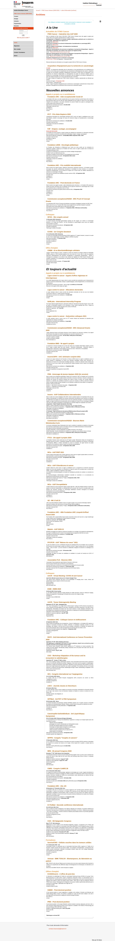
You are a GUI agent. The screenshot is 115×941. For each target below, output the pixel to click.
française (66, 867)
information (51, 524)
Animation (16, 21)
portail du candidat (55, 338)
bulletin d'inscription (57, 228)
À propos (16, 16)
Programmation (17, 23)
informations (51, 836)
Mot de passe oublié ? (23, 37)
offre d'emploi (54, 262)
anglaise (71, 867)
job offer (51, 909)
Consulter (48, 597)
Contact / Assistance (19, 52)
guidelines (54, 369)
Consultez (48, 680)
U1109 (56, 886)
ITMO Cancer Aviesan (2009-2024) (23, 13)
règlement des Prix (56, 799)
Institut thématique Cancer (21, 10)
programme (54, 226)
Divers (15, 55)
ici (51, 62)
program (51, 582)
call (50, 309)
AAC (58, 106)
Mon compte (17, 49)
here (50, 522)
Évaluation (16, 25)
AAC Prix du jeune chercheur (62, 568)
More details (49, 651)
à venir (58, 814)
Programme (52, 761)
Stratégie (16, 18)
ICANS (51, 886)
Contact (48, 110)
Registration (48, 763)
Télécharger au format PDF (53, 915)
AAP (57, 136)
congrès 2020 (51, 677)
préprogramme (55, 630)
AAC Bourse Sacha (75, 568)
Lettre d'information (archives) (21, 28)
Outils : (16, 42)
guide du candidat (55, 336)
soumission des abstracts (57, 225)
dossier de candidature (57, 158)
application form (53, 311)
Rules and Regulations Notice (56, 521)
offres (53, 884)
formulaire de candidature (58, 123)
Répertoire (17, 46)
